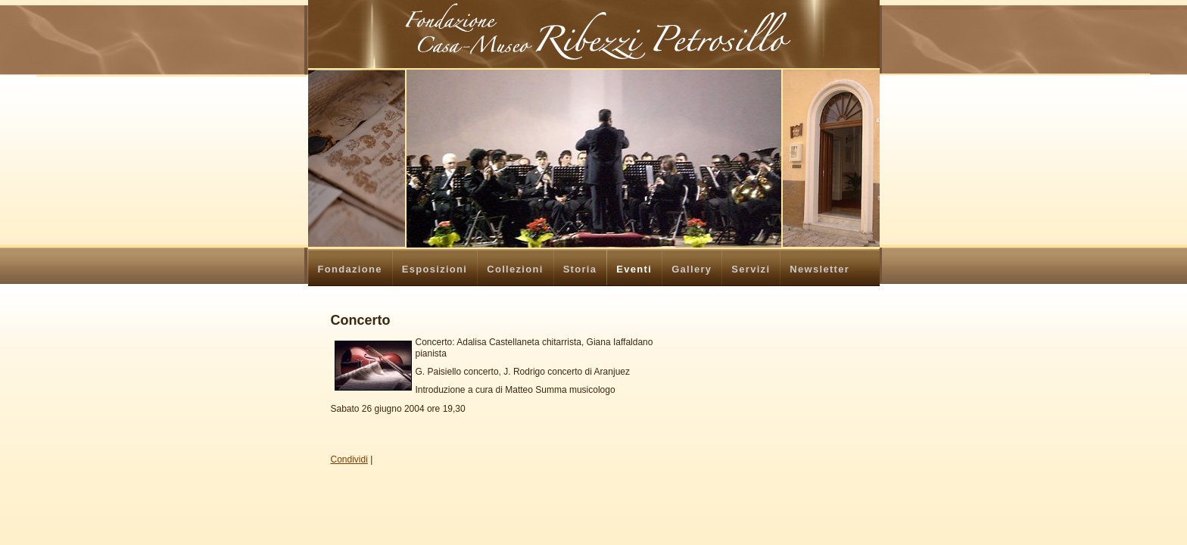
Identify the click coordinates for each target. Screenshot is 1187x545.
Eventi (634, 269)
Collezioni (515, 269)
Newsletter (819, 269)
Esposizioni (435, 269)
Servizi (750, 269)
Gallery (691, 269)
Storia (580, 269)
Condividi (349, 459)
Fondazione (350, 269)
